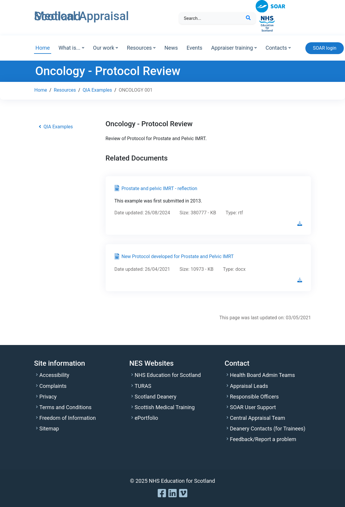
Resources (65, 90)
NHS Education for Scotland (168, 375)
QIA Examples (97, 90)
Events (194, 48)
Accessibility (54, 375)
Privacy (48, 396)
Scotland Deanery (155, 396)
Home (43, 48)
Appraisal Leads (249, 386)
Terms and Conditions (65, 407)
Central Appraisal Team (257, 418)
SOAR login (324, 48)
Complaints (53, 386)
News (171, 48)
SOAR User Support (253, 407)
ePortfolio (146, 418)
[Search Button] (248, 18)
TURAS (143, 386)
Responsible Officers (254, 396)
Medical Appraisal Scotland (81, 16)
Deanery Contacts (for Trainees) (267, 428)
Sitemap (49, 428)
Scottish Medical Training (165, 407)
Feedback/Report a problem (263, 439)
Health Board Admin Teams (262, 375)
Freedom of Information (67, 418)
